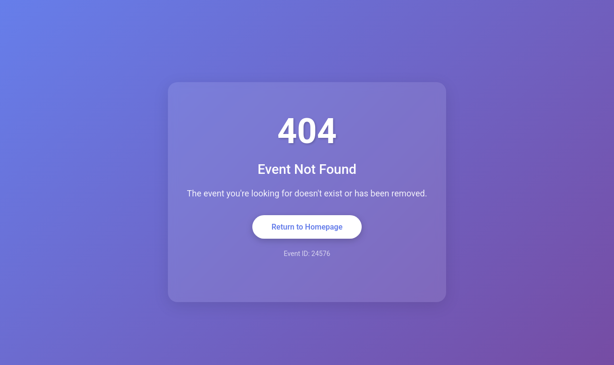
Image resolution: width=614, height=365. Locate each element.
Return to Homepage (307, 226)
